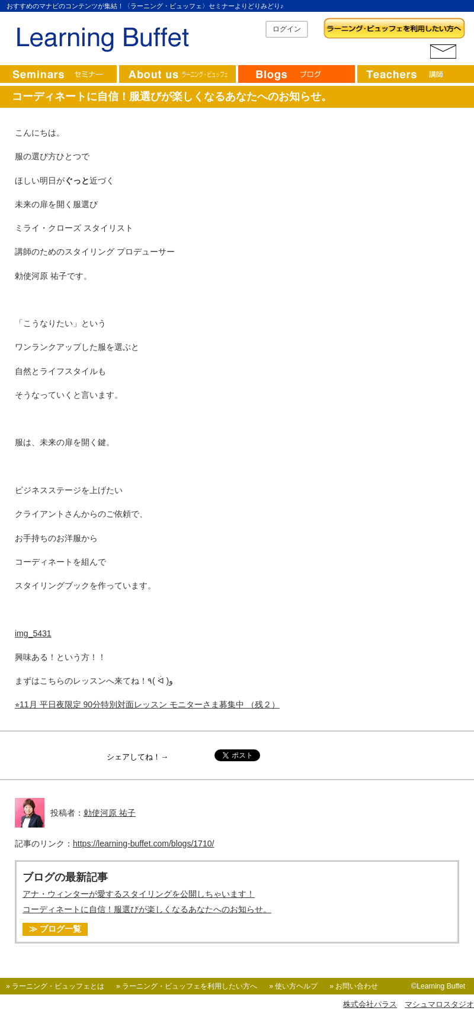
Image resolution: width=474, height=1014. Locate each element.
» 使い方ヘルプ (293, 986)
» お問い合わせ (353, 986)
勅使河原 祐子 (110, 812)
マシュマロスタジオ (439, 1004)
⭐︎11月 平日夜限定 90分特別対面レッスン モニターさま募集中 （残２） (147, 704)
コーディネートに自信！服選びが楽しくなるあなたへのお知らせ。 (147, 909)
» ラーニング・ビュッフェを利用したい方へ (186, 986)
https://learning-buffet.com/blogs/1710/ (143, 843)
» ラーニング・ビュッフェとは (55, 986)
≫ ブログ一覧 (55, 928)
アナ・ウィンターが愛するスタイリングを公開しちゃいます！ (139, 894)
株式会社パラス (370, 1004)
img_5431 (33, 633)
